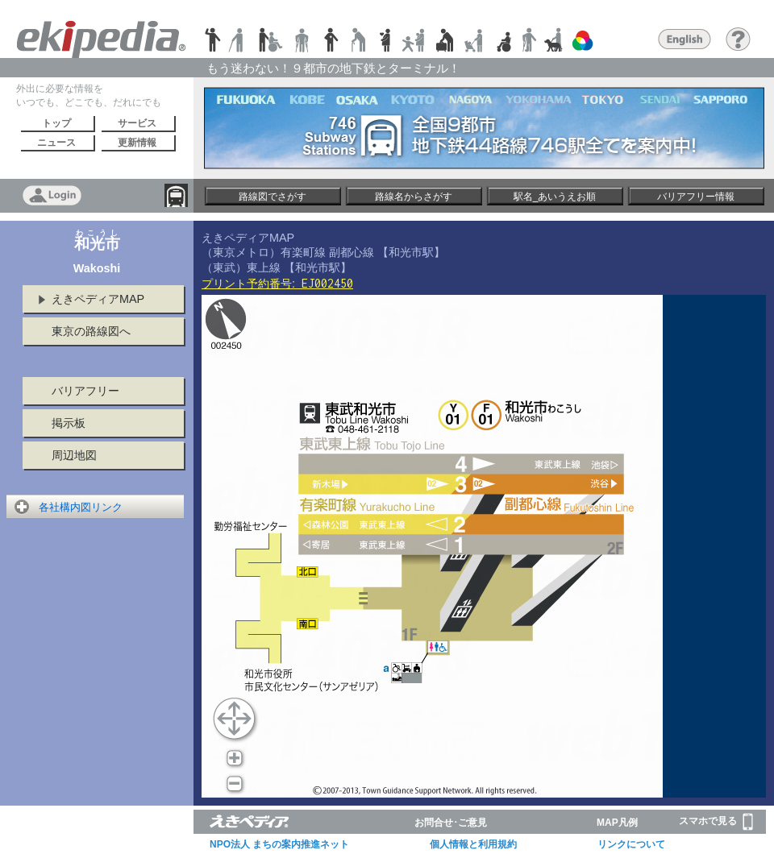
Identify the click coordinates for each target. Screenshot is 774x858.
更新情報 (137, 142)
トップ (56, 123)
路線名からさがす (413, 196)
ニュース (56, 142)
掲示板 (68, 423)
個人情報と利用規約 (473, 844)
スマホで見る (716, 822)
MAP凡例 (617, 822)
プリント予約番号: (277, 283)
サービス (137, 123)
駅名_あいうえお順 (555, 196)
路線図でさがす (272, 196)
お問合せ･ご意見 (450, 822)
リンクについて (631, 844)
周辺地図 (74, 455)
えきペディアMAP (98, 298)
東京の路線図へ (91, 331)
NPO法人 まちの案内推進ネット (279, 844)
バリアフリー (85, 390)
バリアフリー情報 (695, 196)
